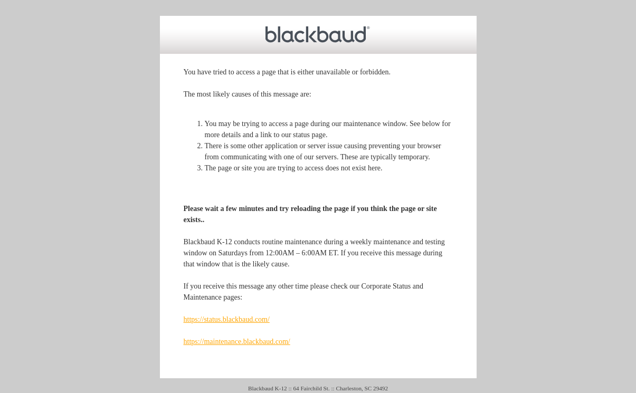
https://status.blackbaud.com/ (227, 319)
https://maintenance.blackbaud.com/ (237, 342)
